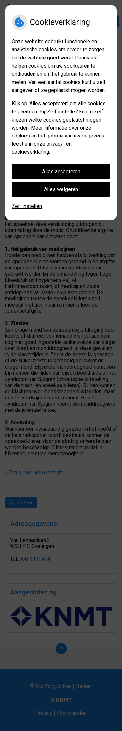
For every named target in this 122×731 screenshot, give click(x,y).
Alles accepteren (61, 171)
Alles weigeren (61, 189)
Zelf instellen (27, 206)
